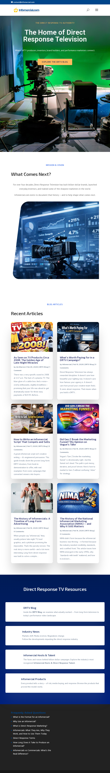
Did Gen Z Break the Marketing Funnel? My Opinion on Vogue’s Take (78, 442)
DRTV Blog (43, 367)
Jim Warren (20, 367)
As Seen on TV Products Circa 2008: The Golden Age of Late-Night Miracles (31, 360)
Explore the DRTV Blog (55, 62)
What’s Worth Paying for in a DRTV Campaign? (77, 359)
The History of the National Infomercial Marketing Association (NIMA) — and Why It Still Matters (76, 522)
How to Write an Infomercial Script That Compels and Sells (32, 440)
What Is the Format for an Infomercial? (31, 717)
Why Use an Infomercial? (24, 721)
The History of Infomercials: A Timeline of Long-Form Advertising (32, 521)
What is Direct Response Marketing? (30, 725)
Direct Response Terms (24, 738)
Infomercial (66, 364)
